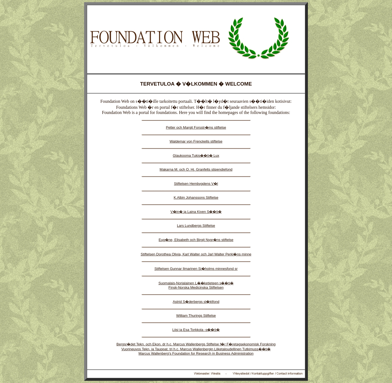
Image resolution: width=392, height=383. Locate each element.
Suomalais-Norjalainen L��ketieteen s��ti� (196, 283)
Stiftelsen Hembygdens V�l (196, 184)
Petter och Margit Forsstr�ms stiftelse (196, 127)
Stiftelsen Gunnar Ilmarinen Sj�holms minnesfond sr (196, 269)
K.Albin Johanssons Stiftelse (196, 197)
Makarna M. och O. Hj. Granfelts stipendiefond (196, 169)
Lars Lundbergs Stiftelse (196, 226)
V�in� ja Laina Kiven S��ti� (196, 212)
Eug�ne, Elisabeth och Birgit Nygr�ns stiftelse (196, 240)
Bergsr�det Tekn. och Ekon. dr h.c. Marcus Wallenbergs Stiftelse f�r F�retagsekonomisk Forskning (196, 344)
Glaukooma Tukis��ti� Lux (196, 155)
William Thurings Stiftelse (196, 315)
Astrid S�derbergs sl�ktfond (196, 302)
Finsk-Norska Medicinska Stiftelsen (196, 287)
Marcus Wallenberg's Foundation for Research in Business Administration (196, 353)
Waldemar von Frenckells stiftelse (196, 141)
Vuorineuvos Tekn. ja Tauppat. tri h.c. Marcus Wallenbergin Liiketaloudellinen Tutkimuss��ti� (196, 349)
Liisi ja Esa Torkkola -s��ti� (196, 330)
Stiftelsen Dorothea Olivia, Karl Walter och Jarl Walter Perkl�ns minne (196, 254)
